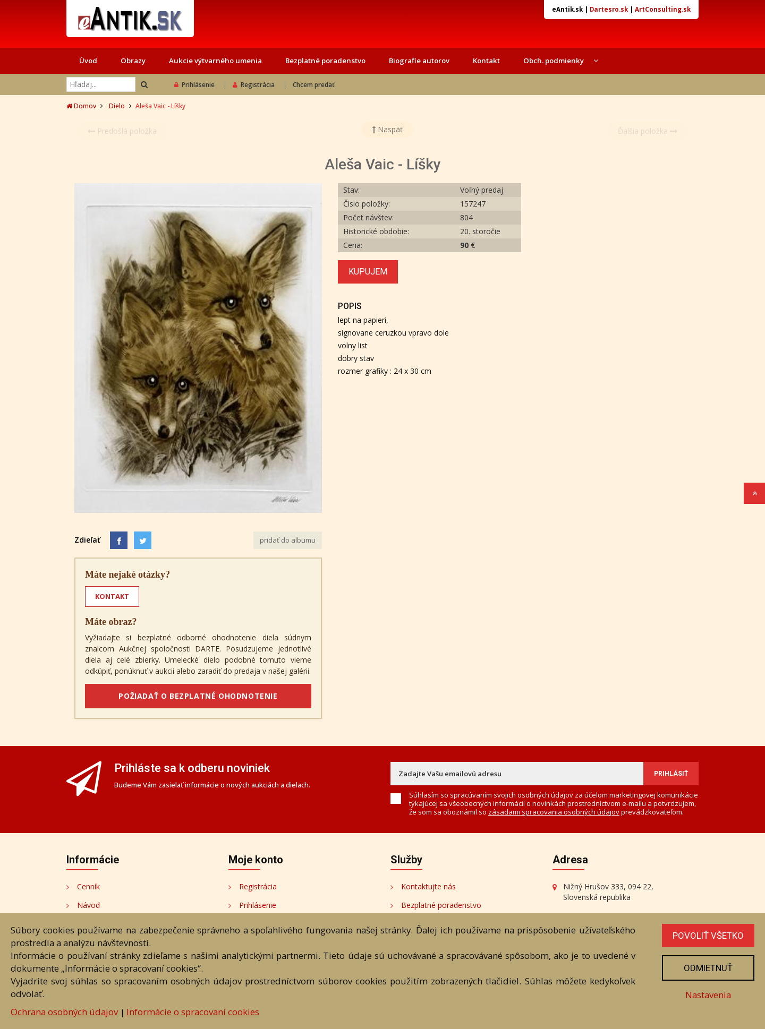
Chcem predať (314, 85)
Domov (81, 105)
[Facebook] (119, 540)
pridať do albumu (288, 540)
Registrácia (254, 85)
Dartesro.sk (609, 9)
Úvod (88, 60)
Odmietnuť (708, 968)
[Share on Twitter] (142, 540)
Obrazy (133, 60)
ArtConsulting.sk (663, 9)
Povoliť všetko (708, 935)
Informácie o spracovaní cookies (192, 1012)
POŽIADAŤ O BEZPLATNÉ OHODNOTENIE (197, 696)
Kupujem (367, 272)
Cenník (88, 886)
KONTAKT (112, 596)
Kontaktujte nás (428, 886)
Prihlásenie (194, 85)
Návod (88, 905)
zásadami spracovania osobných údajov (553, 812)
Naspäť (387, 129)
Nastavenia (708, 995)
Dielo (117, 105)
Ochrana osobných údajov (64, 1012)
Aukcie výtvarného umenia (215, 60)
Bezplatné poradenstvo (325, 60)
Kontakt (486, 60)
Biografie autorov (419, 60)
